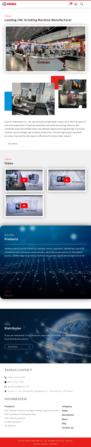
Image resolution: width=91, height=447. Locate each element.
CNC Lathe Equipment (15, 418)
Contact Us (68, 427)
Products (9, 406)
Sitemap (69, 440)
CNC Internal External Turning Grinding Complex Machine (31, 410)
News (65, 419)
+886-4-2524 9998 (16, 377)
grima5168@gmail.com (18, 386)
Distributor (68, 414)
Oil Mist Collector (13, 421)
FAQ (64, 423)
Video (65, 410)
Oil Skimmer (10, 425)
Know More (13, 143)
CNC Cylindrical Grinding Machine (20, 414)
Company (67, 406)
